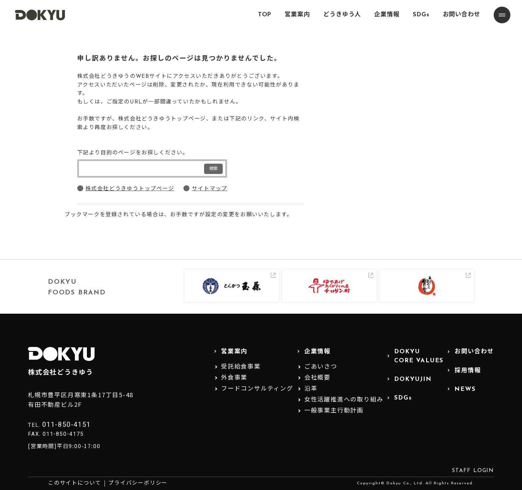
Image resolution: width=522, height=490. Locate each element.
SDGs (421, 15)
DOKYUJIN (412, 379)
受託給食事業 (241, 367)
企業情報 (386, 15)
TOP (265, 15)
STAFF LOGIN (473, 470)
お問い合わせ (461, 15)
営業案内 (297, 15)
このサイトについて (74, 483)
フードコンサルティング (257, 389)
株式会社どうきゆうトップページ (130, 189)
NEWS (464, 389)
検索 (213, 169)
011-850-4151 (66, 424)
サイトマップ (209, 189)
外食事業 (234, 378)
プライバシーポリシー (137, 483)
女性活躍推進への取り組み (344, 400)
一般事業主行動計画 (334, 411)
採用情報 (467, 371)
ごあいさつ (320, 367)
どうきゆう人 (342, 15)
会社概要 (317, 378)
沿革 (311, 389)
